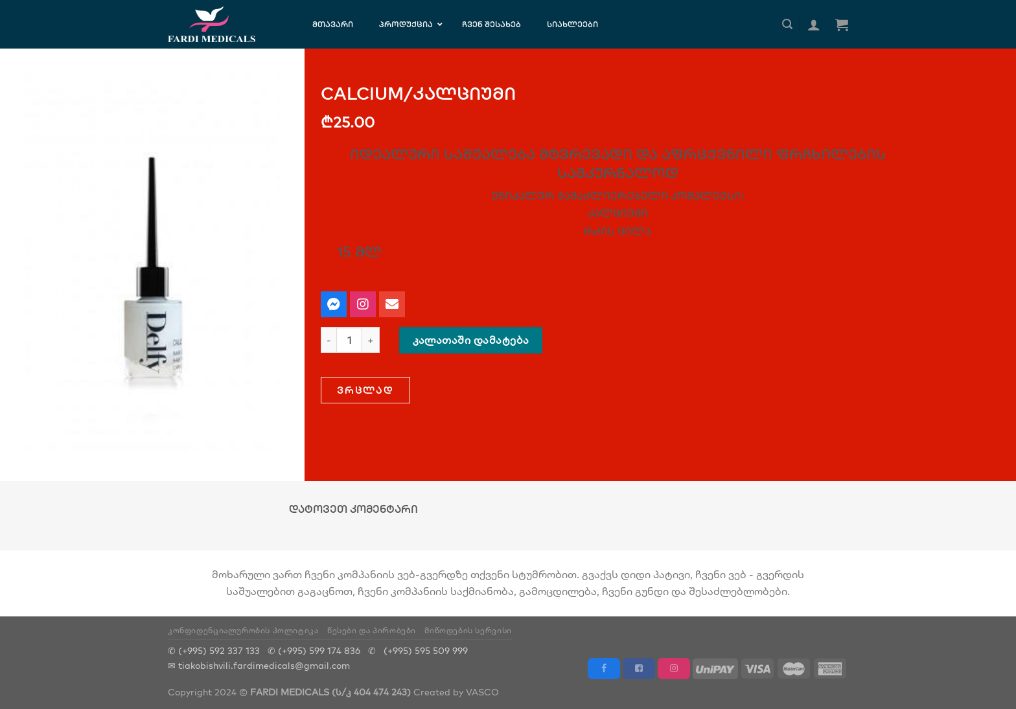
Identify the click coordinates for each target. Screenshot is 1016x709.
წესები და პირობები (371, 630)
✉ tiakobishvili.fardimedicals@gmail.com (259, 665)
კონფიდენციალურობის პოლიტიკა (243, 630)
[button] (365, 390)
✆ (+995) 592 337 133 (214, 650)
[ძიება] (787, 24)
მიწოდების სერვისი (467, 630)
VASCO (482, 692)
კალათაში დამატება (471, 339)
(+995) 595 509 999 (426, 650)
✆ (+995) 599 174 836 (314, 650)
